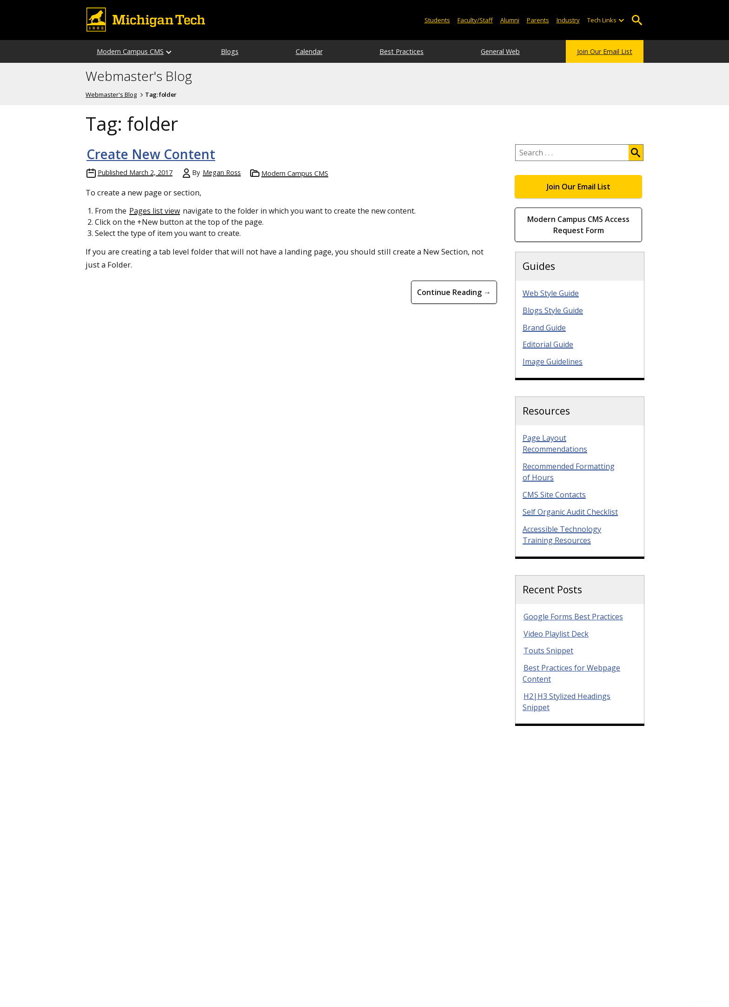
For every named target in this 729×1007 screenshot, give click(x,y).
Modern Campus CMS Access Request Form (578, 224)
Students (437, 20)
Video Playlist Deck (556, 634)
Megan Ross (222, 172)
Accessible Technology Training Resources (562, 534)
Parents (538, 20)
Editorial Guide (548, 344)
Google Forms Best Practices (573, 616)
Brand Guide (544, 327)
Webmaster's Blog (139, 76)
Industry (568, 20)
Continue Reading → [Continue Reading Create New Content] (454, 292)
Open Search (636, 20)
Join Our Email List (604, 51)
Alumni (509, 20)
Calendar (309, 51)
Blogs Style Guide (553, 310)
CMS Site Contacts (554, 495)
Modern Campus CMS (130, 51)
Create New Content (150, 154)
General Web (500, 51)
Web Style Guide (551, 293)
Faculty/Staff (475, 20)
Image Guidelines (553, 361)
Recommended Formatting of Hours (569, 472)
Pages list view (154, 211)
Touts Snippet (548, 650)
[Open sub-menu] (621, 20)
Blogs (230, 51)
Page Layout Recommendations (555, 443)
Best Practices (401, 51)
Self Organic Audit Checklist (570, 512)
